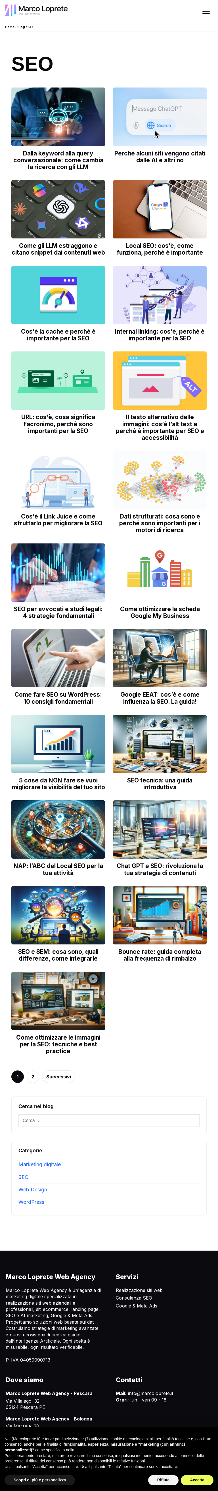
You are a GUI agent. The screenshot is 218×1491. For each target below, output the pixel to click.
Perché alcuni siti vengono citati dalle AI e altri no (160, 157)
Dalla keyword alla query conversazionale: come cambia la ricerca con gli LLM (58, 160)
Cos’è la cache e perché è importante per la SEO (58, 335)
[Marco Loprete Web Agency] (36, 10)
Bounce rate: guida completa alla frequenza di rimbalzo (159, 955)
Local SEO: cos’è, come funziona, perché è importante (160, 249)
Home (9, 27)
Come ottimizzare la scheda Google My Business (160, 612)
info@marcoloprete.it (150, 1393)
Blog (21, 27)
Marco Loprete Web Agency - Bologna (49, 1419)
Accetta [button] (197, 1480)
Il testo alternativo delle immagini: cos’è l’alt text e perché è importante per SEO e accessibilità (160, 427)
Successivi (58, 1077)
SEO (23, 1177)
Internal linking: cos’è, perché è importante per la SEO (160, 335)
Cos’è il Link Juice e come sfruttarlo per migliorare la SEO (58, 520)
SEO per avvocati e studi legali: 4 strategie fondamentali (58, 612)
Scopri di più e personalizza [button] (40, 1480)
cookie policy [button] (87, 1450)
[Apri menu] (206, 11)
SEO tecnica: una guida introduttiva (159, 784)
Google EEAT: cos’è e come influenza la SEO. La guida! (160, 698)
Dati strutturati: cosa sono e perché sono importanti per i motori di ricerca (159, 523)
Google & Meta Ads (136, 1306)
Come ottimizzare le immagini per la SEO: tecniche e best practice (58, 1044)
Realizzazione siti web (139, 1290)
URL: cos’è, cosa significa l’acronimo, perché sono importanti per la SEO (58, 423)
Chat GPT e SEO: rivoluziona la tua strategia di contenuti (160, 869)
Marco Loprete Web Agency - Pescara (49, 1393)
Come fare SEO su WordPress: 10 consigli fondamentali (58, 698)
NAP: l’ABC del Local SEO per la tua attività (58, 869)
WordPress (31, 1202)
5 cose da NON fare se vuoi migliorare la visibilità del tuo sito (58, 784)
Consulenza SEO (134, 1298)
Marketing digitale (39, 1164)
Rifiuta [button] (163, 1480)
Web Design (32, 1190)
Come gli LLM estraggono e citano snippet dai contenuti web (58, 249)
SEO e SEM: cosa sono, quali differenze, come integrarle (58, 955)
